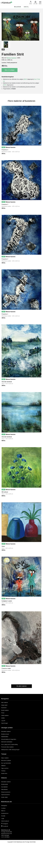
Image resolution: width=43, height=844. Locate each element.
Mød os (3, 810)
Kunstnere (4, 707)
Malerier (17, 6)
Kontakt (3, 816)
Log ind (3, 720)
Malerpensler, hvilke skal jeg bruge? (10, 749)
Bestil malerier (5, 710)
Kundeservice (4, 813)
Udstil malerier (5, 715)
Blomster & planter (6, 760)
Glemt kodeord (5, 821)
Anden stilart (4, 797)
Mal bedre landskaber (6, 741)
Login (2, 818)
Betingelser (4, 805)
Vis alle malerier (21, 686)
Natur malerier (5, 758)
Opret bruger (4, 723)
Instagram (4, 823)
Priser (2, 712)
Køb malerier (4, 702)
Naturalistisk (4, 789)
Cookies (3, 808)
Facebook (4, 826)
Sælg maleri (4, 705)
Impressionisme (5, 794)
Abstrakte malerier (6, 731)
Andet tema (4, 773)
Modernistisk (4, 784)
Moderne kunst (5, 734)
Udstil (26, 6)
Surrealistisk (4, 787)
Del (3, 49)
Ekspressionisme (5, 792)
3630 (25, 79)
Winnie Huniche (11, 58)
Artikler (3, 718)
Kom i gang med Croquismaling (9, 744)
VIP (3, 147)
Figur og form (4, 768)
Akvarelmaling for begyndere (8, 739)
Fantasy (3, 770)
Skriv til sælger (10, 70)
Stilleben (3, 765)
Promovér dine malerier (7, 747)
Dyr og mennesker (6, 763)
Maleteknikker (4, 736)
